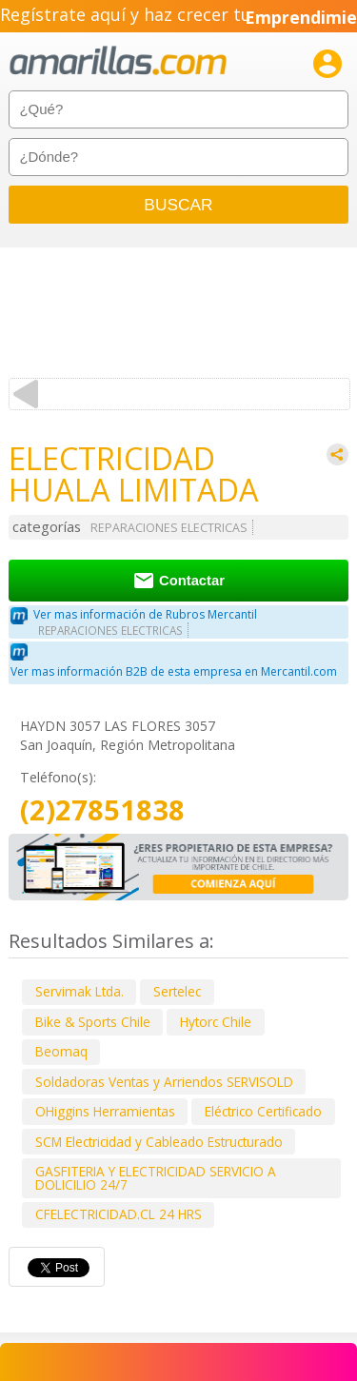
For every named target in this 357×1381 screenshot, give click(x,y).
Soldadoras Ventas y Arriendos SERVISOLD (164, 1082)
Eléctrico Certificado (263, 1111)
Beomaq (61, 1051)
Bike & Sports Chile (92, 1022)
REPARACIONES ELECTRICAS (169, 528)
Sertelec (177, 991)
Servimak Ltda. (79, 991)
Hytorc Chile (215, 1022)
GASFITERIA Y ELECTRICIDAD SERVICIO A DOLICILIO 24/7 (155, 1178)
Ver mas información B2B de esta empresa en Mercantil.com (173, 671)
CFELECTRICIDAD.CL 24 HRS (118, 1214)
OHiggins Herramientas (105, 1111)
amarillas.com (118, 61)
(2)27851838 (102, 810)
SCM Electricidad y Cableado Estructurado (159, 1142)
